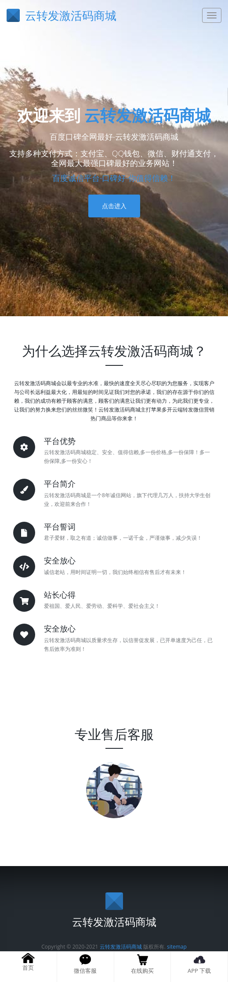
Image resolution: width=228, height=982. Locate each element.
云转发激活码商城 (147, 115)
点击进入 (114, 206)
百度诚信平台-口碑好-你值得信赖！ (114, 178)
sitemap (177, 946)
